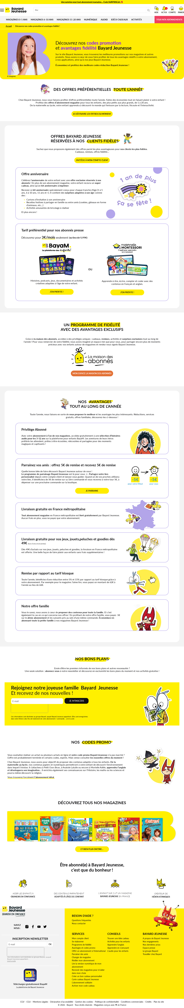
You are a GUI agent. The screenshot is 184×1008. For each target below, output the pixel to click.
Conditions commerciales (132, 1002)
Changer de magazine (81, 957)
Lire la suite (70, 719)
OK (50, 944)
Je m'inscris (76, 700)
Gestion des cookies (84, 1002)
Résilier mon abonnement (83, 960)
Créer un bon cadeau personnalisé (87, 976)
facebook (32, 926)
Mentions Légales (40, 1002)
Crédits (148, 1002)
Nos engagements (151, 941)
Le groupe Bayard (150, 951)
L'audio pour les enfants (117, 951)
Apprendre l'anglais (115, 944)
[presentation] (29, 708)
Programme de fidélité (81, 944)
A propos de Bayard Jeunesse (156, 938)
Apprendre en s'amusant (118, 948)
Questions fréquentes (81, 920)
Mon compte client (80, 938)
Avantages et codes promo (83, 948)
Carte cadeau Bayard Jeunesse (85, 979)
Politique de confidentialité (107, 1002)
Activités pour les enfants (118, 941)
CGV (22, 1002)
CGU (28, 1002)
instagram (26, 926)
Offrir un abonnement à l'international (89, 951)
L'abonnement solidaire (82, 982)
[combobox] (92, 10)
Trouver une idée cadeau (118, 938)
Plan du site (159, 1002)
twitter (45, 926)
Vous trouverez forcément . (30, 777)
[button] (172, 9)
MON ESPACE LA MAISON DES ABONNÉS (92, 373)
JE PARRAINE (92, 491)
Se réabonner (78, 941)
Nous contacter (79, 923)
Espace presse (149, 948)
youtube (39, 926)
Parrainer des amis (80, 954)
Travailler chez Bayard (152, 954)
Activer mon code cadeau (83, 985)
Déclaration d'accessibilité (61, 1002)
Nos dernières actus (151, 944)
